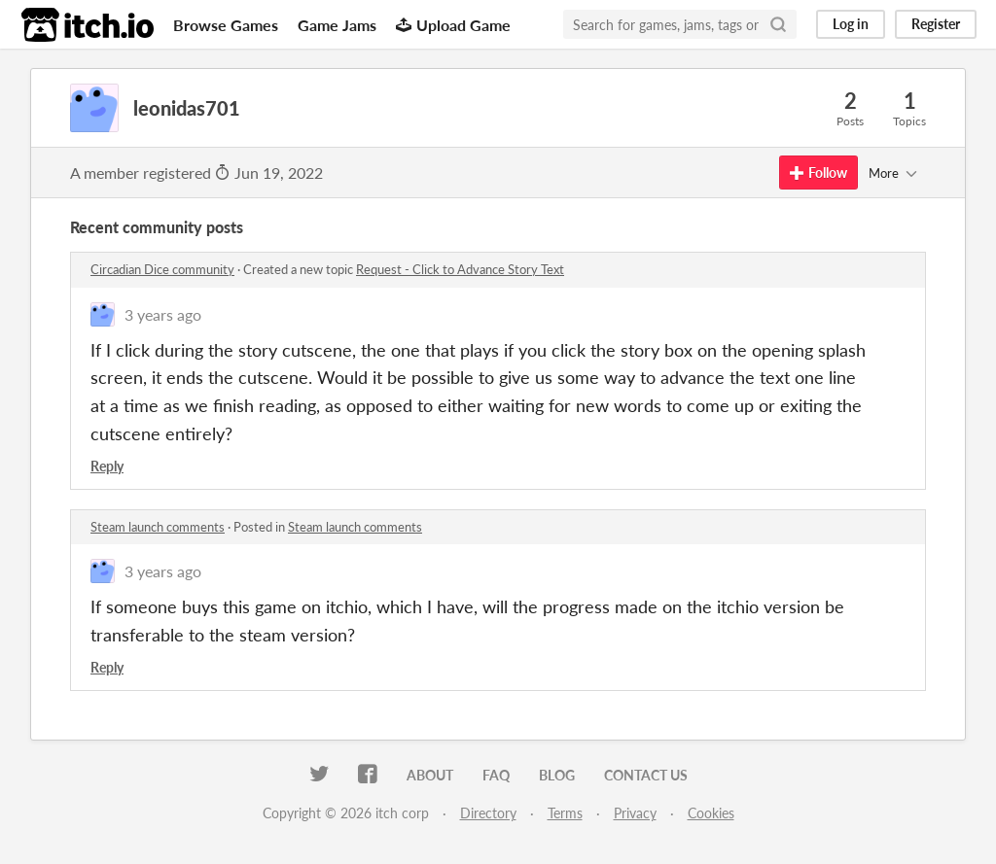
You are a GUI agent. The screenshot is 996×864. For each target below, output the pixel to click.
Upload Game (453, 25)
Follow (818, 172)
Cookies (711, 813)
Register (935, 24)
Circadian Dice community (162, 269)
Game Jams (337, 25)
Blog (557, 775)
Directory (488, 813)
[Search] (778, 24)
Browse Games (225, 25)
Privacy (635, 813)
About (430, 775)
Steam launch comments (157, 527)
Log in (851, 24)
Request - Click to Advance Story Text (460, 269)
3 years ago (162, 314)
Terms (565, 813)
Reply (107, 466)
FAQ (496, 775)
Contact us (646, 775)
